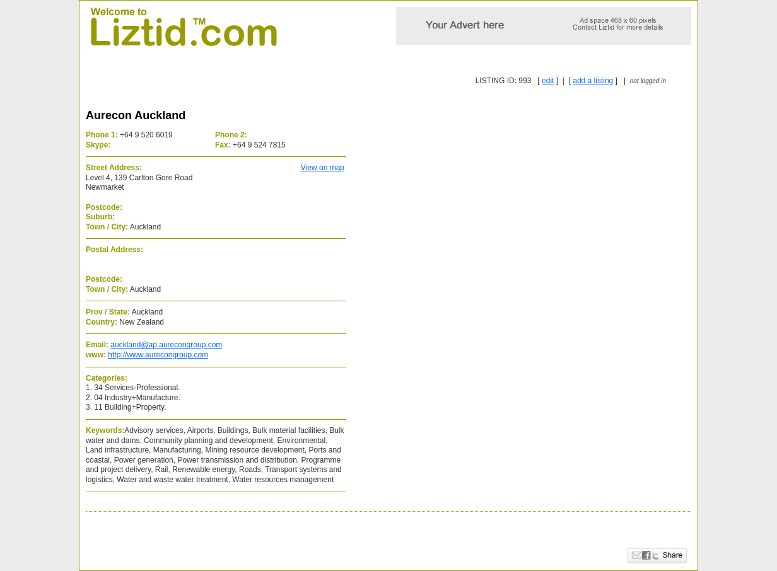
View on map (322, 167)
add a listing (593, 80)
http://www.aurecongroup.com (158, 354)
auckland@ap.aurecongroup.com (166, 344)
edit (548, 80)
